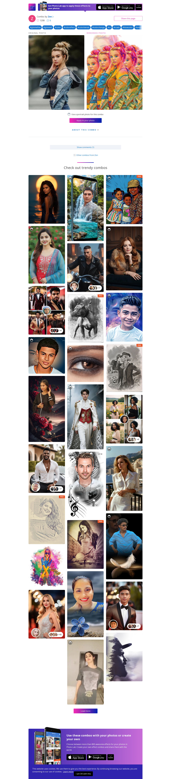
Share (128, 18)
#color (58, 27)
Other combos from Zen (85, 155)
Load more (85, 711)
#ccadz (117, 27)
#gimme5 (47, 27)
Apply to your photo (86, 120)
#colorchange (98, 27)
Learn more (68, 771)
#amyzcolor (140, 27)
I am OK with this (83, 773)
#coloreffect (69, 27)
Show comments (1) (85, 147)
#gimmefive (35, 27)
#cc (109, 27)
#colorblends (83, 27)
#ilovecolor (128, 27)
